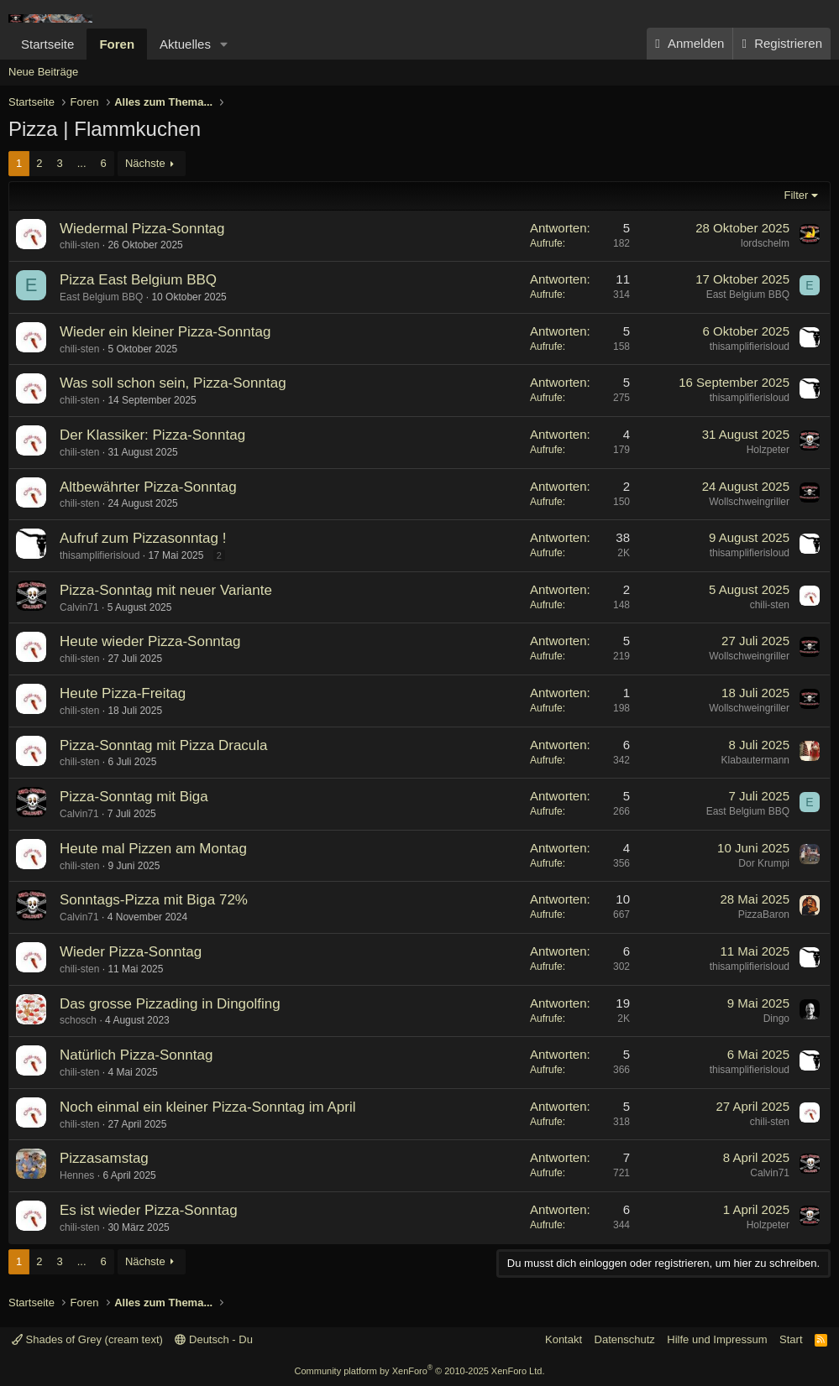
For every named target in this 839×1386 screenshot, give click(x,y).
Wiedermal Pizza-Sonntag (142, 229)
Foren (116, 44)
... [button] (82, 163)
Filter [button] (796, 195)
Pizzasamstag (104, 1158)
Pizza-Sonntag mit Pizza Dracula (164, 745)
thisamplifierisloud (749, 346)
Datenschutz (625, 1339)
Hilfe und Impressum (717, 1339)
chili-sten (79, 245)
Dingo (776, 1018)
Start (790, 1339)
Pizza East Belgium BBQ (138, 280)
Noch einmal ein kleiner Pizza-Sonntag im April (207, 1107)
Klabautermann (755, 760)
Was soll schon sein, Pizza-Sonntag (173, 383)
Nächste (145, 163)
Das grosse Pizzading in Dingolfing (170, 1004)
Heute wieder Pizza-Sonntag (150, 641)
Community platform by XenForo (420, 1371)
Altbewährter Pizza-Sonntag (148, 487)
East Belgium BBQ (101, 297)
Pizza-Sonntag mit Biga (134, 797)
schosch (78, 1020)
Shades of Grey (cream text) (87, 1339)
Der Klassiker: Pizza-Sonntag (152, 435)
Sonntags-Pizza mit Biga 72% (154, 900)
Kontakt (563, 1339)
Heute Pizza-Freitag (123, 693)
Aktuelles (185, 44)
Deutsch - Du (213, 1339)
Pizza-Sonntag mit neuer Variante (166, 590)
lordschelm (765, 243)
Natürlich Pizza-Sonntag (136, 1055)
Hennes (77, 1175)
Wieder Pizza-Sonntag (131, 952)
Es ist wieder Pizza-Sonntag (149, 1210)
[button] (224, 44)
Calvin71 (79, 607)
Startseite (47, 44)
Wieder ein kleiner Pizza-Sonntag (165, 332)
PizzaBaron (763, 914)
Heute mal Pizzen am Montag (153, 849)
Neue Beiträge (43, 71)
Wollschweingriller (749, 502)
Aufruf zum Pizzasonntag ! (143, 538)
